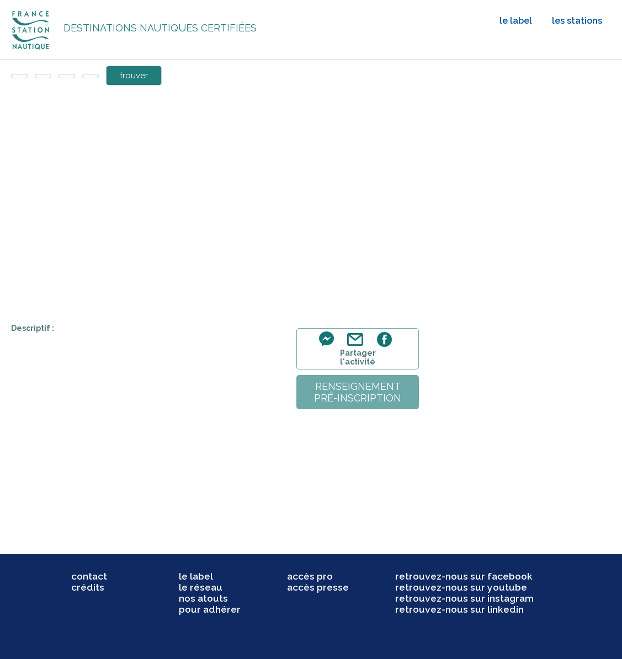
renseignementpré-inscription (357, 392)
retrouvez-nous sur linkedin (459, 609)
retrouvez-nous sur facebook (464, 576)
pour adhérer (210, 609)
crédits (87, 587)
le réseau (200, 587)
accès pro (310, 576)
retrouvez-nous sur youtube (461, 587)
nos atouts (203, 598)
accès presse (318, 587)
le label (515, 20)
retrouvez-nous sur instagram (464, 598)
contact (89, 576)
